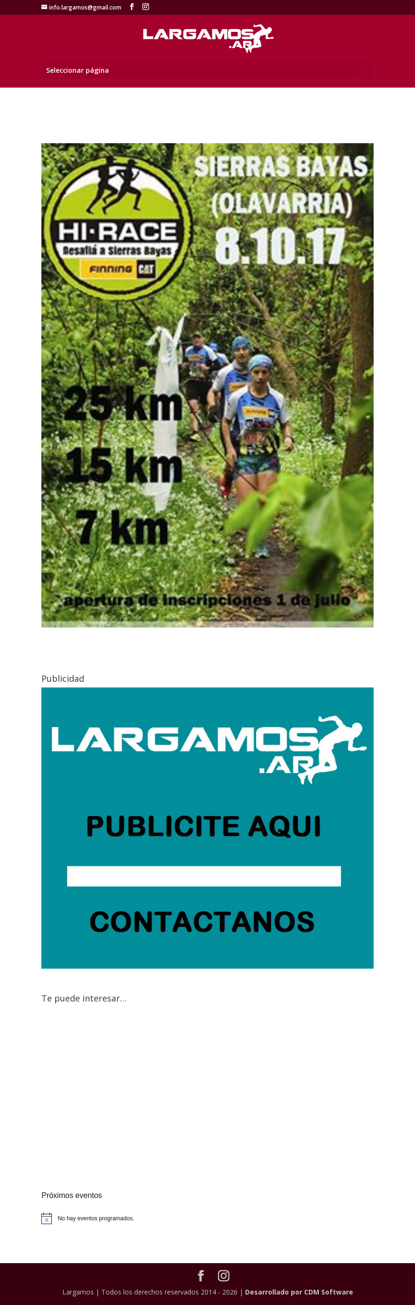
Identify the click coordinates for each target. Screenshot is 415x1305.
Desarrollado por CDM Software (299, 1291)
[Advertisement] (207, 1098)
